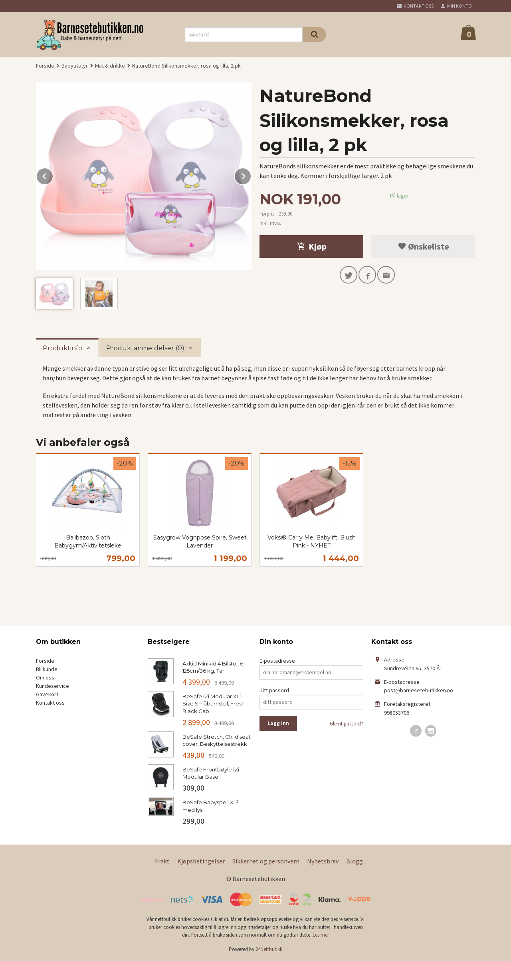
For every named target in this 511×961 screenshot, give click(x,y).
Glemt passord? (346, 723)
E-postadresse (277, 660)
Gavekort (47, 694)
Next (251, 174)
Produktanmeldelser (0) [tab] (145, 348)
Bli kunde (46, 669)
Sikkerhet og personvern (265, 861)
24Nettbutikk (269, 949)
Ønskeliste (423, 246)
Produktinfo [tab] (62, 348)
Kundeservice (52, 685)
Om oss (45, 677)
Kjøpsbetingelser (201, 861)
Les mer (321, 934)
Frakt (162, 861)
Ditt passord (274, 690)
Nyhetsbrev (323, 861)
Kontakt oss (50, 702)
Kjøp (312, 246)
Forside (45, 65)
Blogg (354, 861)
